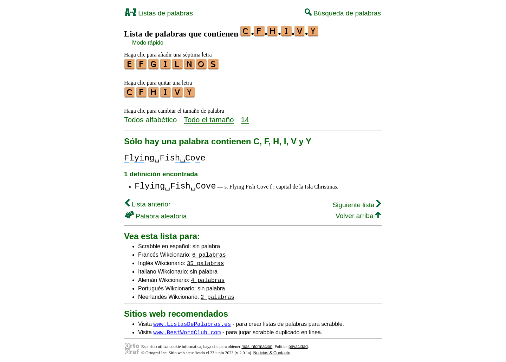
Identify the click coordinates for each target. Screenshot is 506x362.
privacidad (298, 344)
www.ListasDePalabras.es (192, 321)
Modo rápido (147, 43)
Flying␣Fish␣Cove (175, 184)
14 (245, 117)
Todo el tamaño (209, 117)
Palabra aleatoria (156, 214)
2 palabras (217, 294)
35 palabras (205, 261)
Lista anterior (147, 202)
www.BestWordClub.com (187, 330)
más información (256, 344)
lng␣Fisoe (165, 156)
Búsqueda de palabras (343, 13)
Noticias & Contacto (271, 350)
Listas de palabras (159, 13)
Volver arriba (358, 213)
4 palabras (208, 278)
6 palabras (209, 252)
